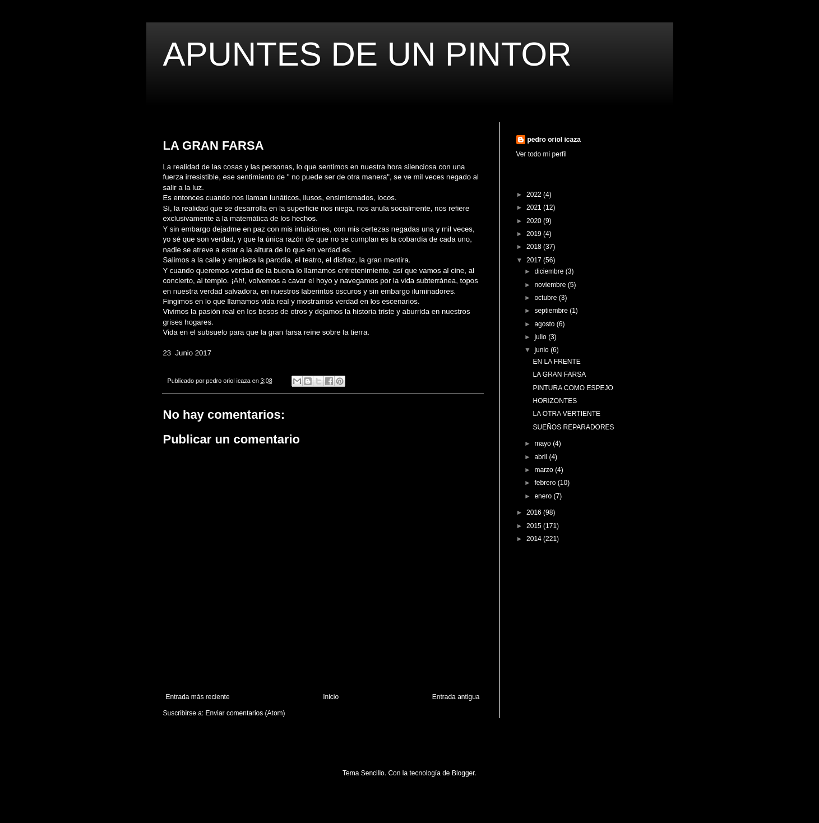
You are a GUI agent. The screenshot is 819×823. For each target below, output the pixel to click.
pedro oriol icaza (554, 140)
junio (542, 350)
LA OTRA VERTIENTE (566, 414)
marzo (544, 470)
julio (541, 337)
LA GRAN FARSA (559, 374)
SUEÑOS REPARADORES (573, 427)
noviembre (550, 285)
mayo (543, 443)
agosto (545, 324)
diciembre (549, 271)
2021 (534, 207)
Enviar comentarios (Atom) (245, 713)
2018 (534, 247)
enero (543, 496)
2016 (534, 512)
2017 (534, 260)
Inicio (331, 697)
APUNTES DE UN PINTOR (367, 54)
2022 (534, 194)
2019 (534, 234)
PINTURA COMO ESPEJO (573, 388)
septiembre (552, 311)
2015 (534, 526)
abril (541, 457)
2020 (534, 221)
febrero (545, 483)
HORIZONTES (555, 401)
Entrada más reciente (198, 697)
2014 (534, 539)
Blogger (463, 773)
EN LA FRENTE (556, 362)
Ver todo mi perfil (541, 154)
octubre (546, 298)
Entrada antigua (456, 697)
